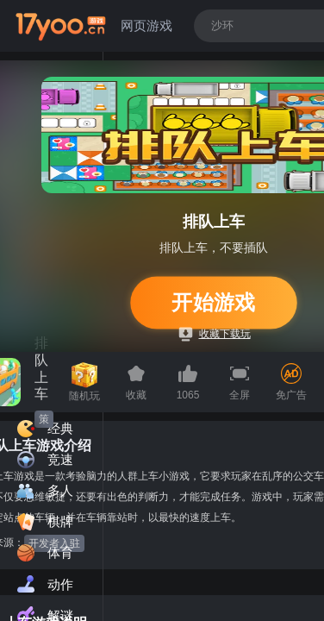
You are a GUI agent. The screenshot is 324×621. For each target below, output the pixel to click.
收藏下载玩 (215, 334)
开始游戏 (214, 302)
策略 (44, 420)
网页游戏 (146, 25)
